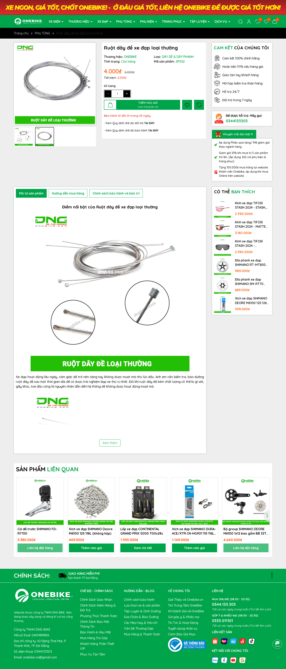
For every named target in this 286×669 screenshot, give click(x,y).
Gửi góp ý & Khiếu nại (183, 617)
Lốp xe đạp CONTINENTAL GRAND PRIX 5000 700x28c (141, 531)
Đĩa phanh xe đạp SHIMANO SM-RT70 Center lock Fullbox (249, 281)
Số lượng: (110, 86)
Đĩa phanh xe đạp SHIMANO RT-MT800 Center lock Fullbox (250, 262)
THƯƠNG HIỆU (79, 21)
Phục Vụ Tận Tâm (92, 654)
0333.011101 (222, 620)
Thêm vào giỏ (91, 548)
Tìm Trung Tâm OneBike (185, 605)
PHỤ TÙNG (124, 21)
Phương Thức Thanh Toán (98, 616)
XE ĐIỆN (55, 21)
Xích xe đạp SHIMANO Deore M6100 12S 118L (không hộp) (91, 531)
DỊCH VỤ (221, 21)
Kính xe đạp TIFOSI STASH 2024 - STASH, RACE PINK (250, 205)
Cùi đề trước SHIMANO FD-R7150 (37, 531)
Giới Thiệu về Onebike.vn (185, 600)
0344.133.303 (224, 604)
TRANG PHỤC (172, 21)
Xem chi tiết (143, 548)
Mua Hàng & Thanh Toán (142, 634)
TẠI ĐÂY (153, 130)
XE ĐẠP (103, 21)
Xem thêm (109, 443)
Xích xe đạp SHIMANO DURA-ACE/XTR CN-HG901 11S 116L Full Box (194, 531)
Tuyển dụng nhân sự (182, 628)
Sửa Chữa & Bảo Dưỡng (141, 617)
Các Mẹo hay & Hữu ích (140, 623)
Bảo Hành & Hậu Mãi (95, 632)
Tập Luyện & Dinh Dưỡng (142, 611)
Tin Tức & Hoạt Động (183, 623)
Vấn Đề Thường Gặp (139, 628)
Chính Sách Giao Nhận (96, 600)
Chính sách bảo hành (139, 600)
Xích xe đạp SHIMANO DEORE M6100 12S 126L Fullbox (251, 300)
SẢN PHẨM (47, 469)
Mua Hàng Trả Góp (94, 638)
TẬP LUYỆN (198, 21)
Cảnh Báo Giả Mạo (181, 634)
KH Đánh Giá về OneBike (186, 611)
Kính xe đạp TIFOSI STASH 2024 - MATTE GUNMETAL (250, 224)
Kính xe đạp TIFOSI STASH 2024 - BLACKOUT (249, 243)
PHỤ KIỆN (147, 21)
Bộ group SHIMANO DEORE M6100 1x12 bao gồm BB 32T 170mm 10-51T (244, 531)
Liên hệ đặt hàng (40, 548)
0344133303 (237, 120)
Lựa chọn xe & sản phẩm (142, 605)
